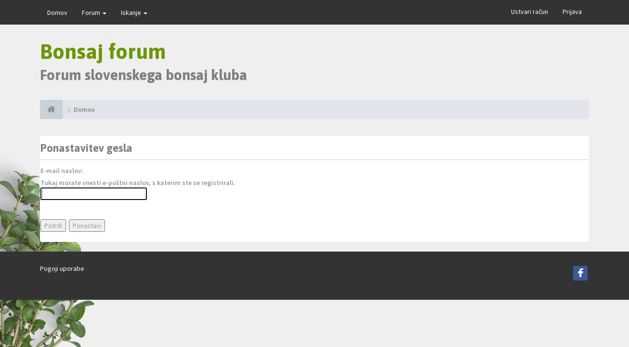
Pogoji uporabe (62, 268)
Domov (57, 12)
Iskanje (134, 12)
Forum (94, 12)
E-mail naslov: (61, 170)
